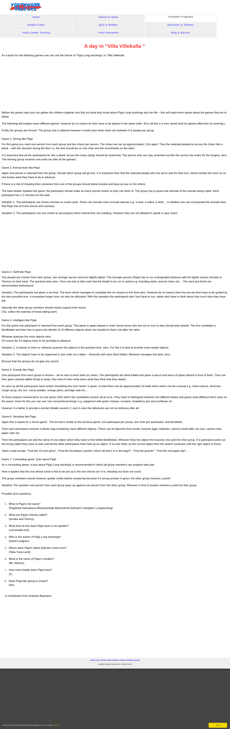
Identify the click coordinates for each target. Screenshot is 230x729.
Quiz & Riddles (108, 25)
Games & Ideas (108, 17)
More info (57, 725)
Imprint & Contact (118, 660)
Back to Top (94, 660)
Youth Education (108, 32)
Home (36, 17)
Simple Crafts (36, 25)
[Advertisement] (64, 84)
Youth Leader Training (36, 32)
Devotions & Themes (181, 25)
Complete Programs (180, 16)
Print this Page (105, 660)
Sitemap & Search (133, 660)
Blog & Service (180, 32)
